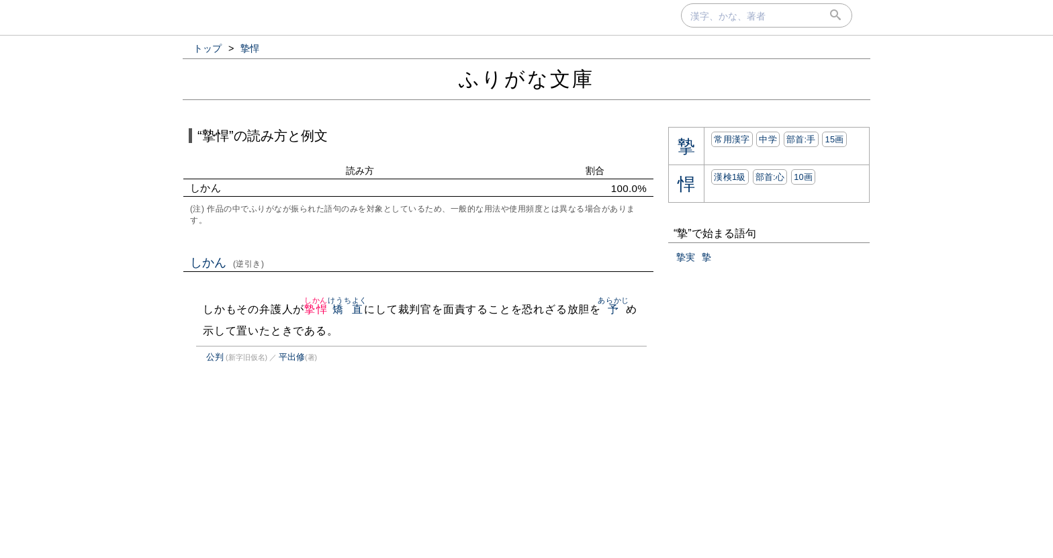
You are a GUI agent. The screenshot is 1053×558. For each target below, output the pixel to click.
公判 (215, 357)
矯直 (347, 309)
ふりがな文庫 (526, 79)
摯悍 (316, 309)
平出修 (292, 357)
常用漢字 (731, 139)
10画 (803, 177)
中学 (768, 139)
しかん (227, 262)
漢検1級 (729, 177)
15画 (834, 139)
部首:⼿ (801, 139)
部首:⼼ (770, 177)
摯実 (685, 257)
